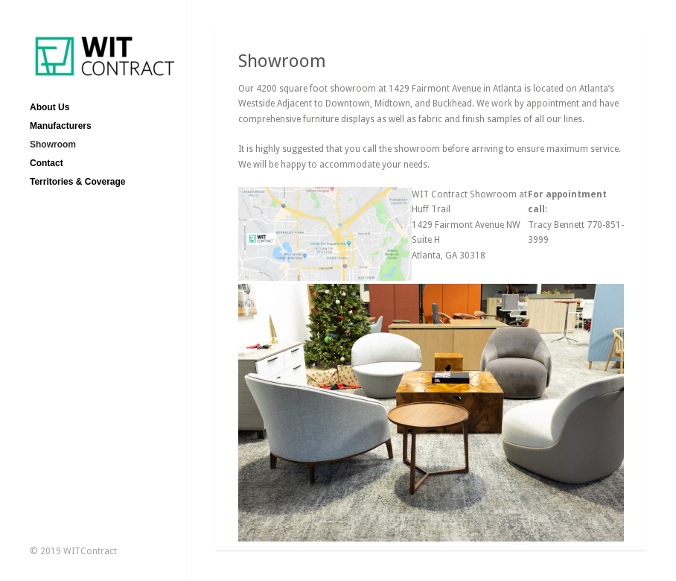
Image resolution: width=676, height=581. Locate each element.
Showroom (53, 144)
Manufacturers (61, 126)
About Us (49, 107)
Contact (46, 163)
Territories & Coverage (78, 182)
